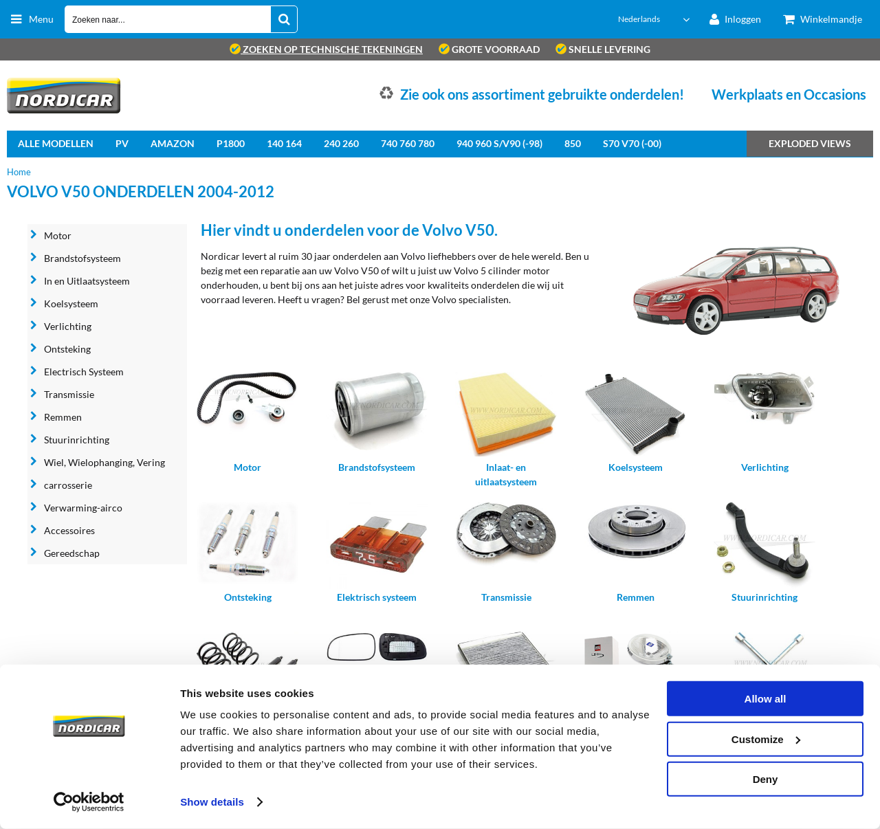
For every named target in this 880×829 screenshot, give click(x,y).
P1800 (231, 143)
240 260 (341, 143)
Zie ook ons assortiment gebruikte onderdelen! (542, 94)
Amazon (173, 143)
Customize (766, 738)
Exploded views (810, 143)
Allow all (765, 699)
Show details (212, 802)
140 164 (284, 143)
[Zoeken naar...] (284, 19)
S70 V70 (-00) (632, 143)
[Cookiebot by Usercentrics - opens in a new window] (89, 802)
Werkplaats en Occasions (789, 94)
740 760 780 (407, 143)
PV (122, 143)
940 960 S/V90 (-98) (499, 143)
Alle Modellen (56, 143)
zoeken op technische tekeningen (326, 49)
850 (572, 143)
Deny (765, 779)
